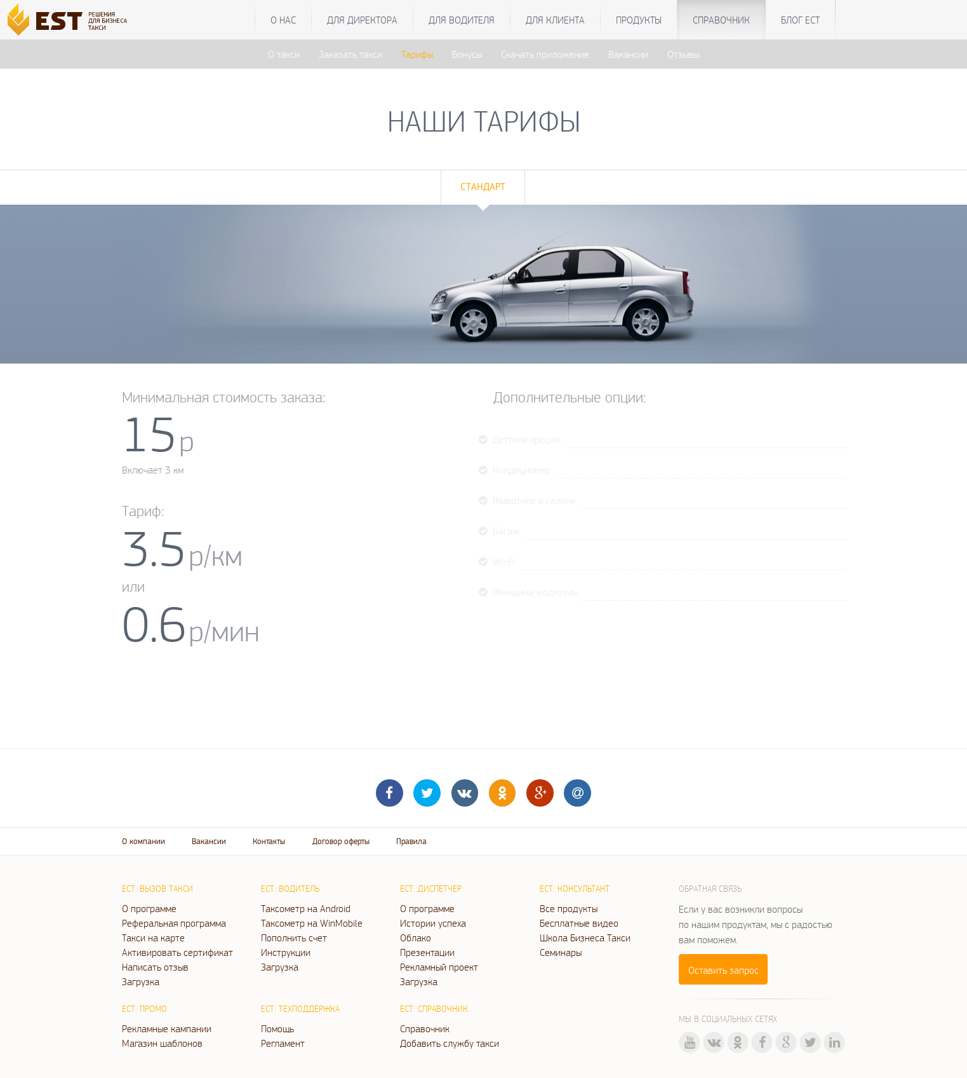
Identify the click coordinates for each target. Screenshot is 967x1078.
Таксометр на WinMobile (312, 923)
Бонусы (467, 54)
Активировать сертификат (177, 952)
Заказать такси (350, 54)
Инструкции (285, 952)
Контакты (269, 841)
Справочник (721, 19)
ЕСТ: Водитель (290, 888)
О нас (283, 19)
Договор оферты (341, 841)
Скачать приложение (545, 54)
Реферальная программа (174, 923)
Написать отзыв (155, 966)
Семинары (561, 952)
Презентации (427, 952)
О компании (143, 841)
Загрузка (140, 981)
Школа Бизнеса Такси (585, 937)
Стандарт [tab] (482, 186)
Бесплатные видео (579, 923)
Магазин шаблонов (162, 1043)
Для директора (362, 19)
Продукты (639, 19)
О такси (284, 54)
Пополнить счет (294, 937)
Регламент (283, 1043)
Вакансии (628, 54)
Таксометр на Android (305, 908)
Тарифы (417, 54)
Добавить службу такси (449, 1043)
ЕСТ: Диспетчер (431, 888)
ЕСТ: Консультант (575, 888)
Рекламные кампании (166, 1028)
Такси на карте (153, 937)
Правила (411, 841)
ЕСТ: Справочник (434, 1008)
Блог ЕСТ (800, 19)
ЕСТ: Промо (144, 1008)
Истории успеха (433, 923)
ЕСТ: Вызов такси (157, 888)
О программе (149, 908)
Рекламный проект (439, 966)
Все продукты (568, 908)
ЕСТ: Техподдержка (300, 1008)
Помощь (277, 1028)
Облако (415, 937)
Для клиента (555, 19)
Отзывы (683, 54)
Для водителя (462, 19)
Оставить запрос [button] (723, 970)
